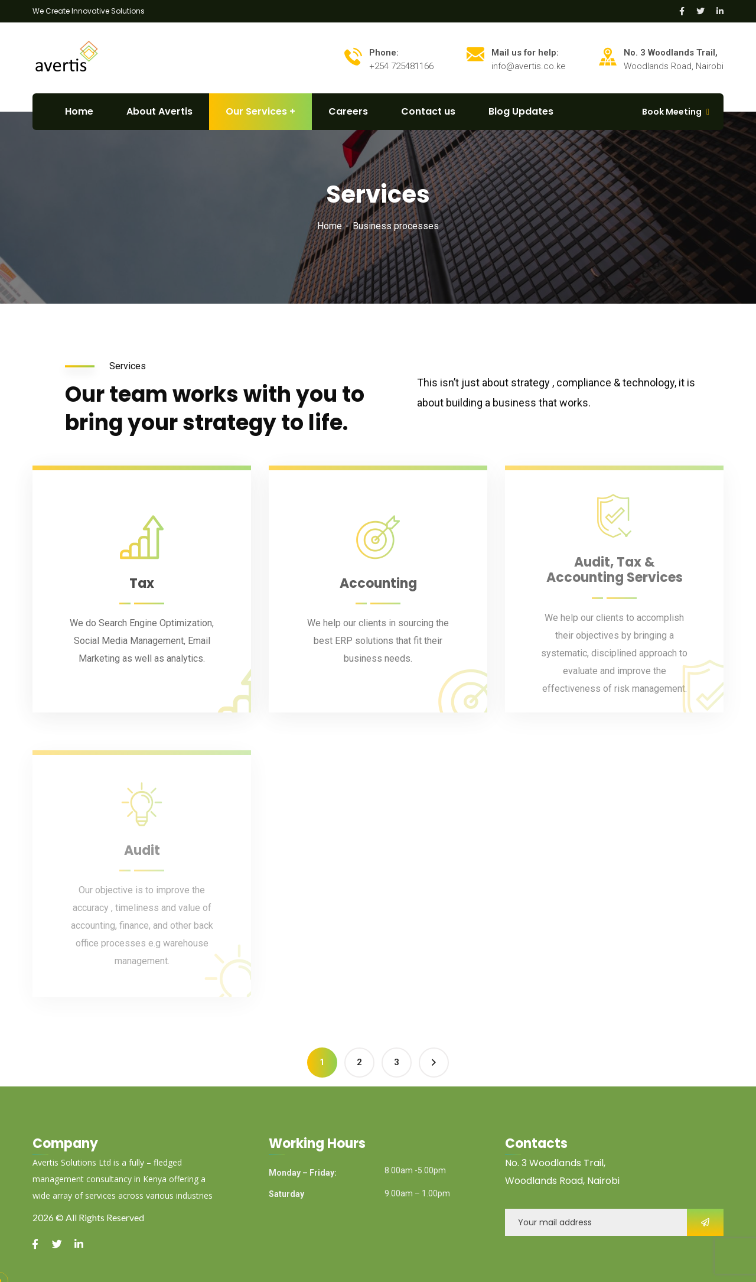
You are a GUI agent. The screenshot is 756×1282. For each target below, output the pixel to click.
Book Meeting (672, 112)
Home (329, 226)
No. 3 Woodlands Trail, (555, 1163)
